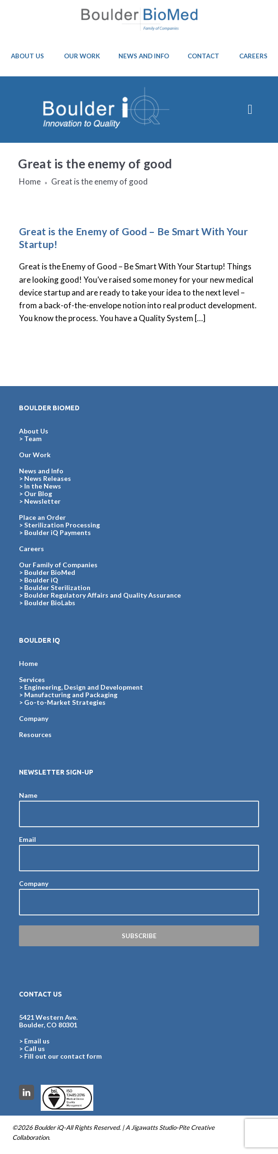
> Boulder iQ (38, 580)
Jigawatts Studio (153, 1127)
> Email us (34, 1041)
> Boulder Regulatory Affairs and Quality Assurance (100, 595)
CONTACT (203, 56)
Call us (34, 1048)
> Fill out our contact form (60, 1056)
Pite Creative (197, 1127)
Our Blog (38, 493)
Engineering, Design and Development (83, 687)
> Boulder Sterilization (54, 587)
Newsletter (42, 501)
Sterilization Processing (62, 525)
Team (33, 438)
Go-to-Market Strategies (65, 702)
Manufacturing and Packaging (70, 695)
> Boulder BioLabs (47, 603)
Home (30, 181)
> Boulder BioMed (47, 572)
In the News (42, 486)
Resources (35, 734)
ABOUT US (27, 56)
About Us (33, 431)
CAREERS (253, 56)
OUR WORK (82, 56)
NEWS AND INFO (143, 56)
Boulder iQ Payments (57, 532)
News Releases (47, 478)
